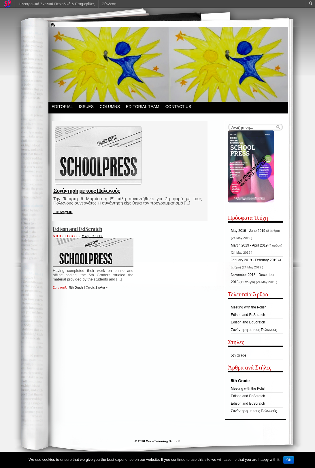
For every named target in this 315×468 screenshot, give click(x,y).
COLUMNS (110, 106)
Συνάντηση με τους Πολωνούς (86, 190)
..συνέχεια (63, 211)
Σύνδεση (109, 4)
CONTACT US (178, 106)
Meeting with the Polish (248, 307)
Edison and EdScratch (77, 229)
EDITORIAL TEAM (142, 106)
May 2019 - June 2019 (248, 231)
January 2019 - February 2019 (254, 260)
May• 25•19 (92, 236)
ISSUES (86, 106)
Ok (288, 460)
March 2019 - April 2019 (249, 245)
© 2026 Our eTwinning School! (157, 441)
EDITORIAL (62, 106)
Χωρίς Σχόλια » (96, 287)
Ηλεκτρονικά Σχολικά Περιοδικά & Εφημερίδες (57, 4)
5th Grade (76, 287)
